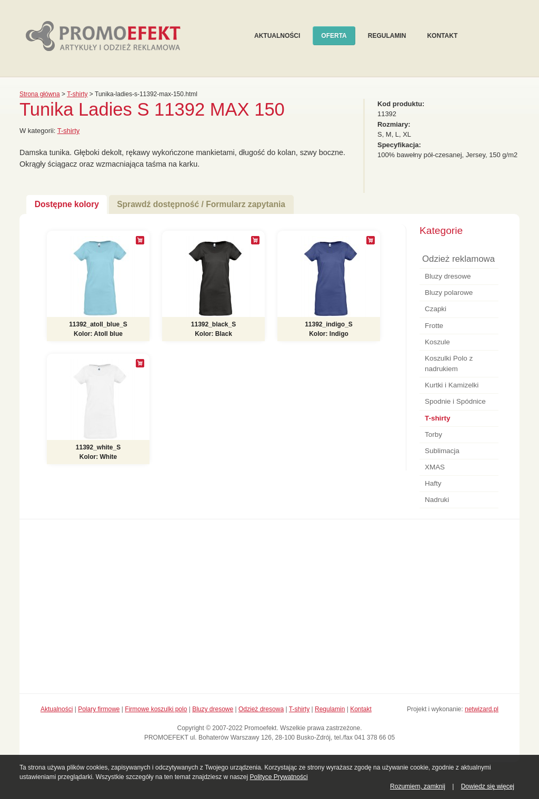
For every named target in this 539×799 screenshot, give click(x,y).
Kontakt (442, 35)
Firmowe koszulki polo (156, 709)
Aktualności (277, 35)
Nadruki (437, 500)
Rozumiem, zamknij (417, 786)
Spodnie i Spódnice (455, 401)
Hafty (433, 483)
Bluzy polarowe (449, 292)
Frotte (434, 326)
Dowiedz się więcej (487, 786)
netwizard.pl (481, 709)
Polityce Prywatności (279, 777)
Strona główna (39, 94)
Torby (433, 434)
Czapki (435, 309)
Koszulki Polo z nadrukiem (449, 363)
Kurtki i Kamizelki (451, 385)
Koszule (437, 342)
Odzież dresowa (261, 709)
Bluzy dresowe (448, 276)
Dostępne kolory (67, 204)
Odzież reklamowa (458, 259)
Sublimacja (442, 451)
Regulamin (387, 35)
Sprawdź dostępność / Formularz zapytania (201, 204)
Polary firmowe (98, 709)
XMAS (435, 467)
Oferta (333, 35)
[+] (140, 240)
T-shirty (77, 94)
